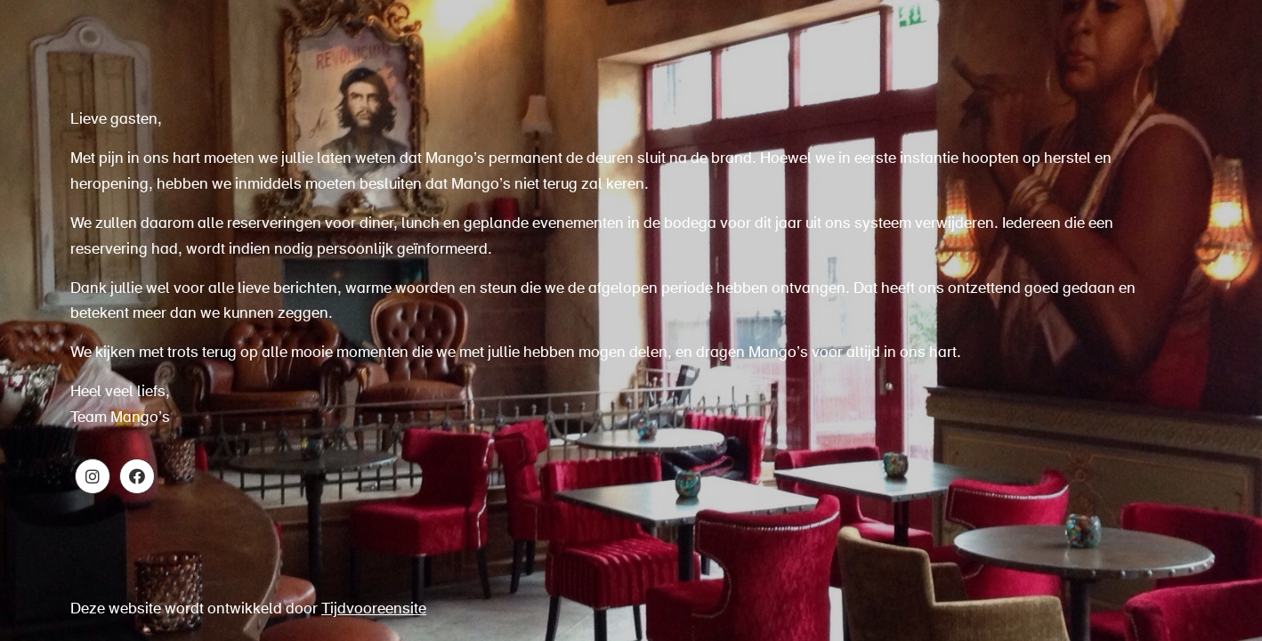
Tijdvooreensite (373, 609)
